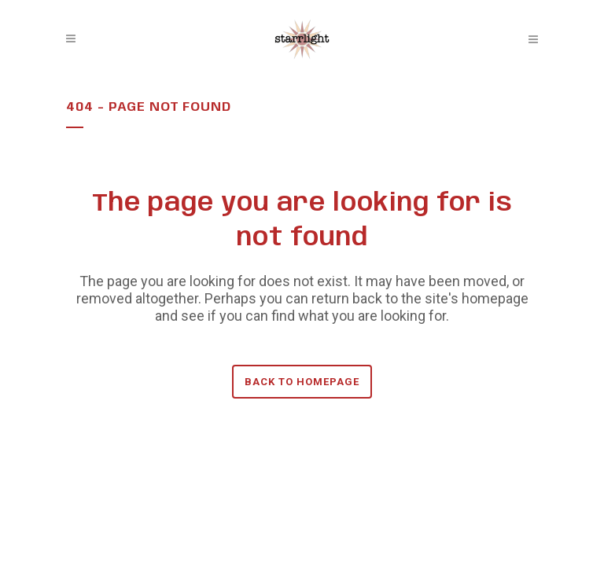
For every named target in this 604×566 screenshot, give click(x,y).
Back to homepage (302, 382)
